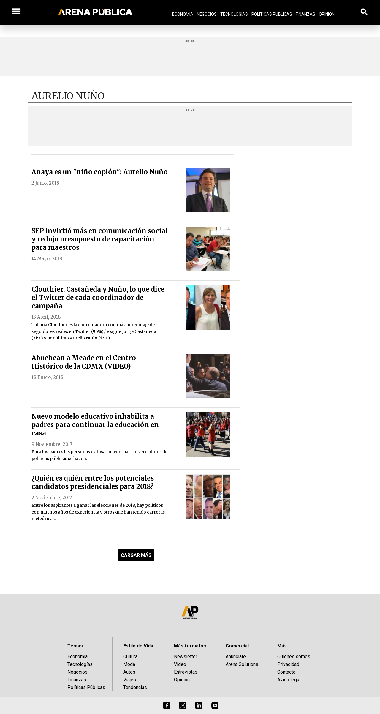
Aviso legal (288, 680)
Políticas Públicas (271, 14)
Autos (129, 672)
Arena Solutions (242, 664)
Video (180, 664)
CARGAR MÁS (136, 555)
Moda (129, 664)
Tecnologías (234, 14)
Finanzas (305, 14)
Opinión (327, 14)
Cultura (130, 656)
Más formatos (190, 646)
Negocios (207, 14)
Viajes (129, 680)
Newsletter (185, 656)
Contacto (286, 672)
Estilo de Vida (138, 646)
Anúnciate (236, 656)
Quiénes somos (293, 656)
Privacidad (288, 664)
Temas (75, 646)
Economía (182, 14)
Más (282, 646)
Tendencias (135, 687)
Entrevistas (185, 672)
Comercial (237, 646)
